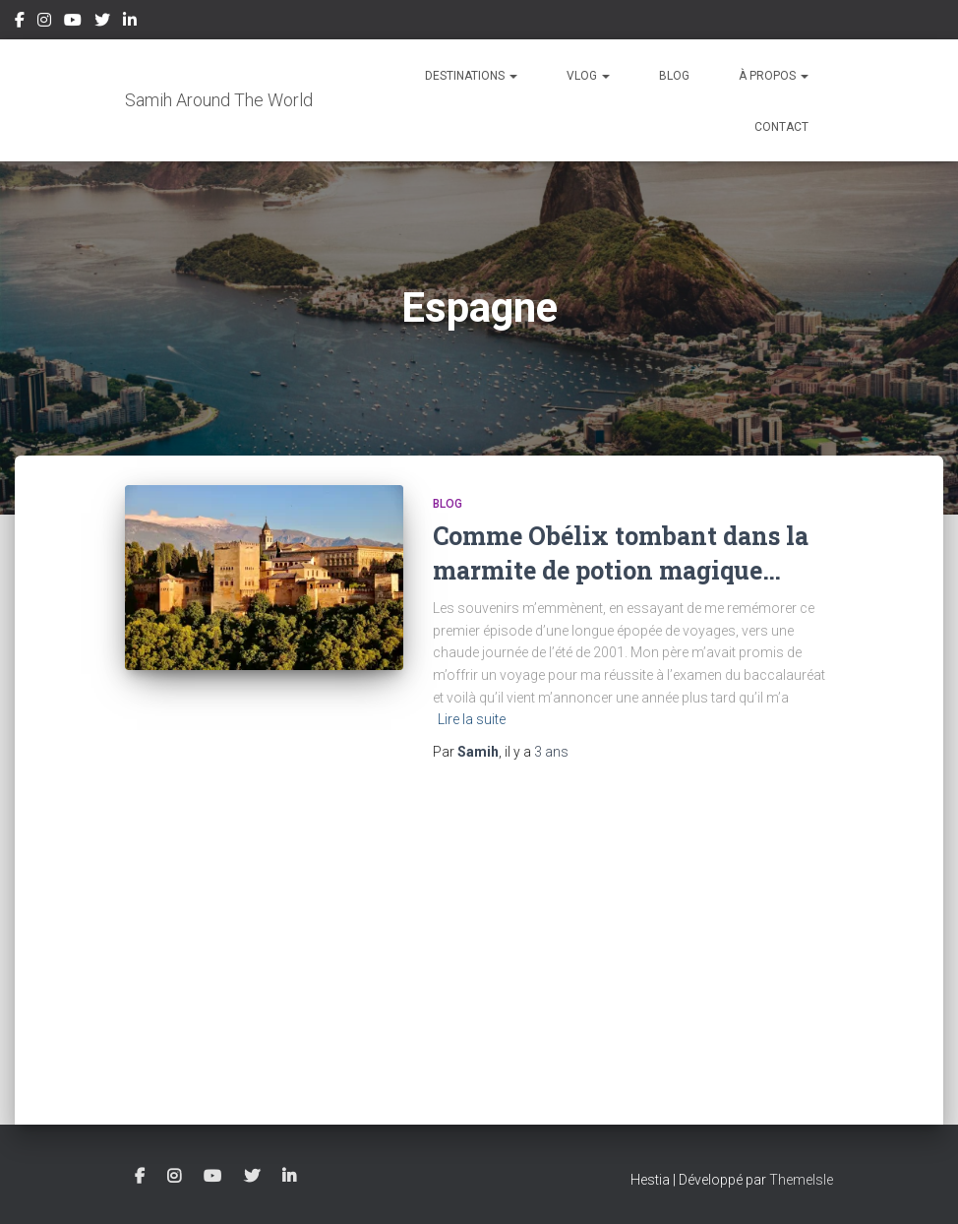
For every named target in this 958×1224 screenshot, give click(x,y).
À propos (773, 76)
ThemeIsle (801, 1180)
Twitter (102, 22)
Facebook (20, 22)
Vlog (588, 76)
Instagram (44, 22)
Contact (781, 127)
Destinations (471, 76)
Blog (674, 76)
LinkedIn (130, 22)
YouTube (73, 22)
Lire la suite (472, 719)
